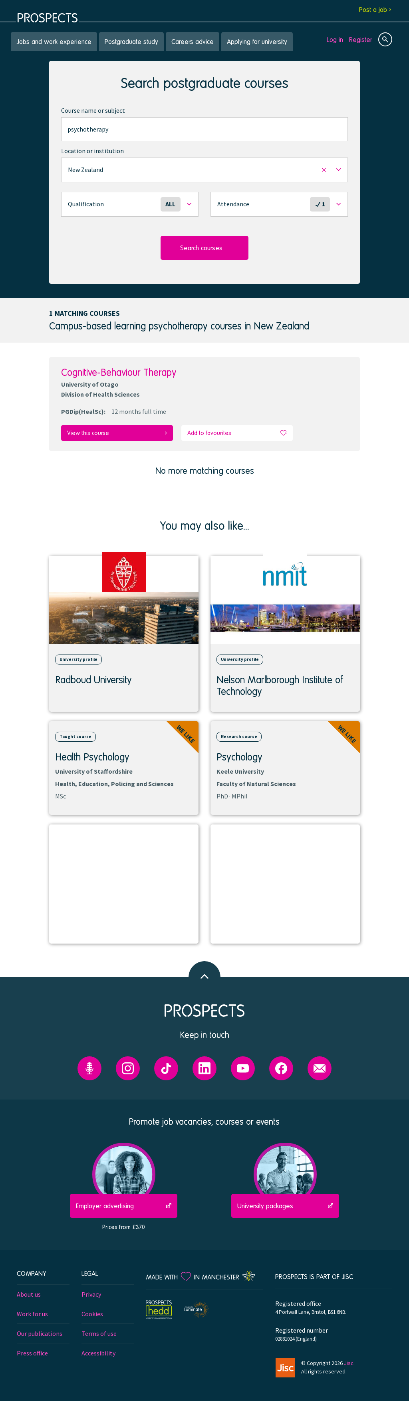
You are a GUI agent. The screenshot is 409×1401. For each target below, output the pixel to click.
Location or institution (92, 151)
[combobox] (204, 129)
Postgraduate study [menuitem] (131, 41)
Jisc (348, 1362)
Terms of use (99, 1333)
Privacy (91, 1294)
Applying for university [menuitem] (257, 41)
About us (29, 1294)
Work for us (32, 1313)
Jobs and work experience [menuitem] (53, 41)
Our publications (39, 1333)
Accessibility (98, 1353)
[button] (204, 170)
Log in (335, 39)
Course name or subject (93, 110)
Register (360, 39)
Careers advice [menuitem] (192, 41)
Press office (32, 1353)
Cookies (92, 1313)
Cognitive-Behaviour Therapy (119, 372)
